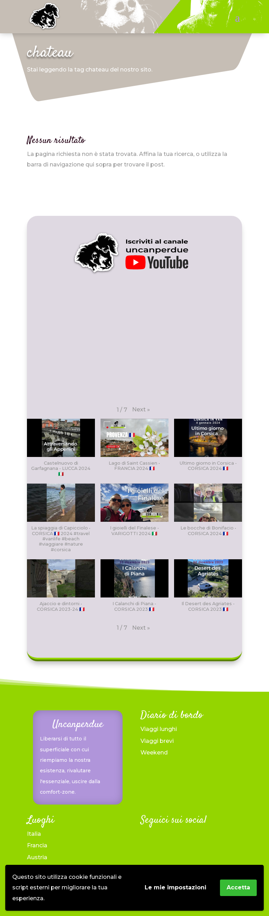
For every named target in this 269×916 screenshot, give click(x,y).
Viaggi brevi (157, 741)
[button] (141, 409)
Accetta (238, 887)
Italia (34, 833)
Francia (37, 845)
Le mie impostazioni (175, 887)
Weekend (154, 752)
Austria (37, 857)
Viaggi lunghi (158, 729)
